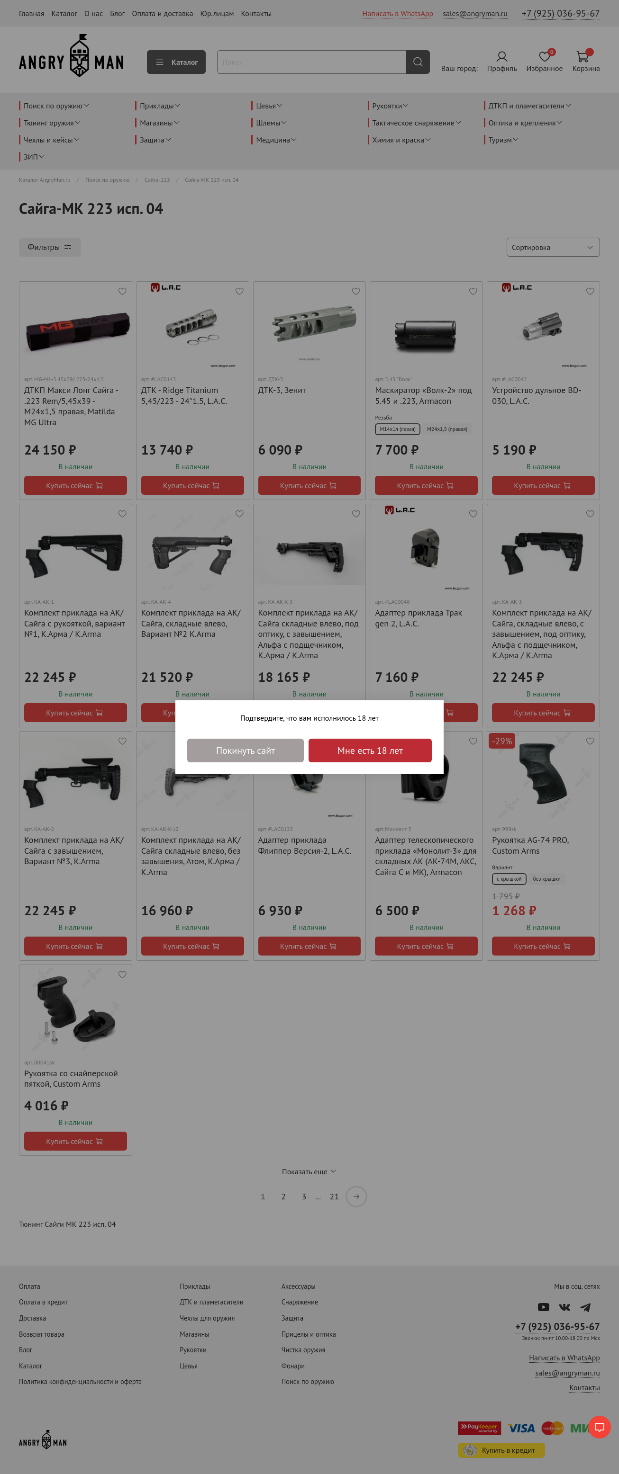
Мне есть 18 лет (370, 750)
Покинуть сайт (245, 750)
